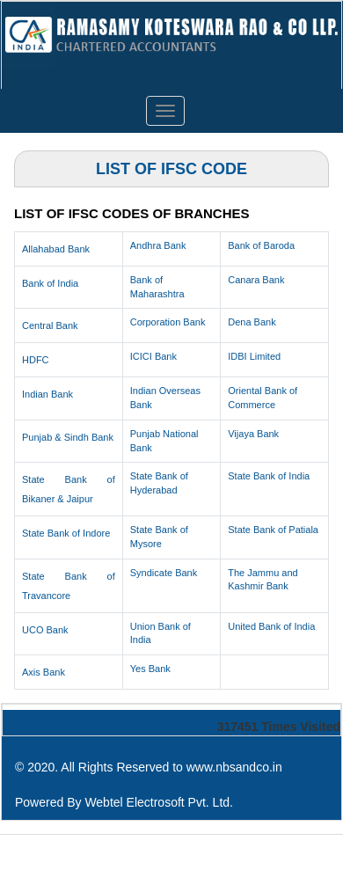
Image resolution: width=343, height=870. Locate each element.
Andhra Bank (158, 245)
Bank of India (50, 283)
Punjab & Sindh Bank (67, 437)
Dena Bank (251, 322)
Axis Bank (43, 672)
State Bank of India (269, 476)
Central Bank (50, 325)
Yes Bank (150, 668)
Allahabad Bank (56, 249)
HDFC (35, 360)
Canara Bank (256, 279)
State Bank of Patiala (273, 529)
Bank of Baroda (261, 245)
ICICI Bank (153, 356)
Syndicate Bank (163, 572)
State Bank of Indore (66, 533)
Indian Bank (47, 394)
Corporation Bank (168, 322)
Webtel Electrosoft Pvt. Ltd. (158, 802)
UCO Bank (45, 630)
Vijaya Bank (253, 433)
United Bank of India (271, 626)
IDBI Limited (254, 356)
